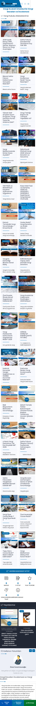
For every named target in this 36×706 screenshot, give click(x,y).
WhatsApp (30, 703)
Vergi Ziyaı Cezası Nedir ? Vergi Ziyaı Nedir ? (9, 517)
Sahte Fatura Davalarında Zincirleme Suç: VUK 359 (26, 43)
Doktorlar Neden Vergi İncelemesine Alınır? (25, 371)
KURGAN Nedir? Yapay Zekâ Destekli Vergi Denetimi (26, 262)
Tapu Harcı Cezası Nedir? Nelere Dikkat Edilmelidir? (8, 554)
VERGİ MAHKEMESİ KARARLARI (8, 630)
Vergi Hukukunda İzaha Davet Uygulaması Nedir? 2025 (7, 336)
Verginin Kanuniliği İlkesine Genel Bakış (8, 262)
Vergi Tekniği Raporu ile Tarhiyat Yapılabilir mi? (25, 116)
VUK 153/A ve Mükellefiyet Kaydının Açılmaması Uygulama (7, 189)
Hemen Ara (5, 702)
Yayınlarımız (9, 631)
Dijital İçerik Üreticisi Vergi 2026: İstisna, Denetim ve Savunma (25, 153)
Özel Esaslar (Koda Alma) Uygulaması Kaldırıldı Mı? (8, 298)
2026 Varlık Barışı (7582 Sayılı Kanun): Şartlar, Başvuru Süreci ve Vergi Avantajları (9, 44)
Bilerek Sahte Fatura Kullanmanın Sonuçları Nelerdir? (8, 80)
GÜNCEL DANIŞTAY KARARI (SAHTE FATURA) (26, 335)
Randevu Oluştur (17, 702)
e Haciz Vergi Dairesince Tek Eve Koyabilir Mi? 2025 (9, 444)
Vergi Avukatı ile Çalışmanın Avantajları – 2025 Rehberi (26, 298)
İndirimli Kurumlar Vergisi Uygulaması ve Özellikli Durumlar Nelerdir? (9, 374)
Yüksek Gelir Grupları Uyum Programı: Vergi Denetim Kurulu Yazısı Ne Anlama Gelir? (9, 117)
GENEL (14, 628)
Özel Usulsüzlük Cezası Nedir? (26, 515)
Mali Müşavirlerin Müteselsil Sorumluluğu (8, 408)
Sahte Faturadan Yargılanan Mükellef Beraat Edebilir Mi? (9, 482)
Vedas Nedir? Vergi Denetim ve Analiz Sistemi (26, 225)
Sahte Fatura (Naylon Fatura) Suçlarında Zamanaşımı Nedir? (26, 445)
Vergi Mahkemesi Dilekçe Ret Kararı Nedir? (25, 554)
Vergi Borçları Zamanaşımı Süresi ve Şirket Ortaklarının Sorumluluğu (26, 482)
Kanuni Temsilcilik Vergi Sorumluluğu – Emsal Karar (9, 225)
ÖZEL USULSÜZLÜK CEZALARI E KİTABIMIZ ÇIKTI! (27, 632)
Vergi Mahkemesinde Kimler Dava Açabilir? (9, 152)
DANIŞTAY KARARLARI (6, 628)
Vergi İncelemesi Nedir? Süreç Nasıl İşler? (25, 79)
